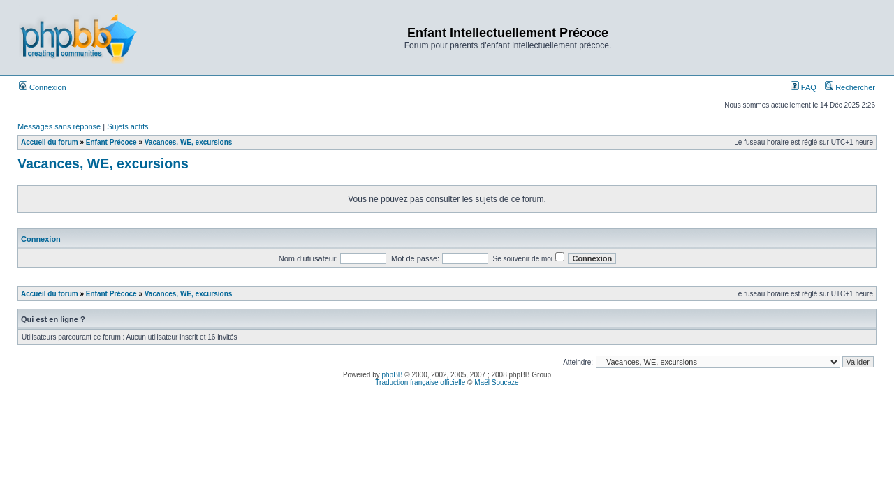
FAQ (803, 87)
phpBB (392, 375)
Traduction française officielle (420, 382)
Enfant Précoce (111, 142)
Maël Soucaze (496, 382)
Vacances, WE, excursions (189, 142)
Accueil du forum (49, 142)
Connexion (42, 87)
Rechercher (850, 87)
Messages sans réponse (59, 126)
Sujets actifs (127, 126)
